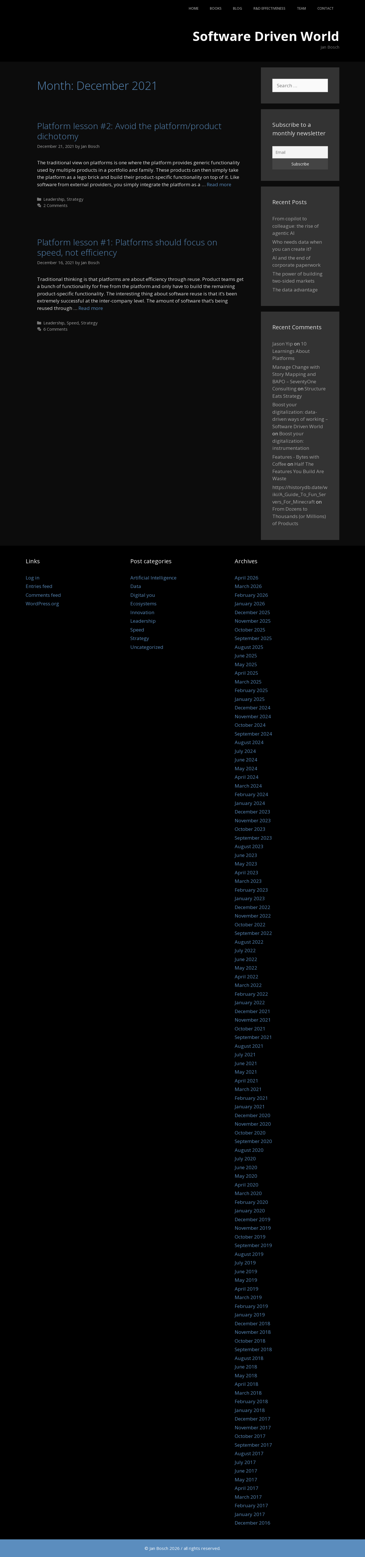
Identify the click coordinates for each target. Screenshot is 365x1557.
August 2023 (249, 846)
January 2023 (250, 898)
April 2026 (246, 577)
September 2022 (253, 933)
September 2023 (253, 838)
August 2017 (249, 1453)
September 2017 (253, 1445)
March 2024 (248, 785)
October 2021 (250, 1028)
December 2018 (252, 1323)
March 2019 (248, 1297)
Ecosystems (143, 603)
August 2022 (249, 942)
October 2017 (250, 1436)
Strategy (75, 199)
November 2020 (253, 1124)
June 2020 (246, 1167)
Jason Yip (282, 343)
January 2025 (250, 699)
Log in (32, 577)
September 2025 (253, 638)
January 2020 (250, 1210)
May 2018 (246, 1375)
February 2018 (251, 1401)
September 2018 (253, 1349)
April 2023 (246, 872)
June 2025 (246, 655)
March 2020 (248, 1193)
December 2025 (252, 612)
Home (193, 8)
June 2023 (246, 855)
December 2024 (252, 707)
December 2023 (252, 811)
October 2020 (250, 1132)
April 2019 (246, 1288)
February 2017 (251, 1505)
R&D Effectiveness (269, 8)
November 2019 (253, 1228)
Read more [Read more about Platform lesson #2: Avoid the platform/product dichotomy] (219, 184)
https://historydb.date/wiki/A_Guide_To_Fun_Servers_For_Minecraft (299, 494)
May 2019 (246, 1280)
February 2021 (251, 1098)
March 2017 (248, 1497)
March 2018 (248, 1393)
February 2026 (251, 595)
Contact (325, 8)
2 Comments (55, 205)
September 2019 (253, 1245)
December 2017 (252, 1418)
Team (301, 8)
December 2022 (252, 907)
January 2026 (250, 603)
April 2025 (246, 673)
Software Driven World (265, 36)
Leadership (53, 199)
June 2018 (246, 1366)
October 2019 (250, 1236)
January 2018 (250, 1410)
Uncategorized (146, 647)
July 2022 (245, 950)
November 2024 (253, 716)
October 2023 (250, 829)
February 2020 (251, 1202)
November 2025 (253, 621)
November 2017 (253, 1427)
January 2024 (250, 803)
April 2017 (246, 1488)
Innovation (142, 612)
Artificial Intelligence (153, 577)
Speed (73, 323)
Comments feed (43, 595)
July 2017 (245, 1462)
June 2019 (246, 1271)
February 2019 (251, 1306)
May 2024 (246, 768)
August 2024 (249, 742)
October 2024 (250, 725)
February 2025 (251, 690)
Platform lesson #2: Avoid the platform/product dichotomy (129, 131)
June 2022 (246, 959)
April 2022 (246, 976)
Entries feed (39, 586)
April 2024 (246, 777)
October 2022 (250, 924)
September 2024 (253, 733)
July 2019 (245, 1262)
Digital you (142, 595)
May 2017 (246, 1479)
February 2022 (251, 994)
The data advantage (295, 289)
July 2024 (245, 751)
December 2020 (252, 1115)
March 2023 (248, 881)
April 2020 (246, 1184)
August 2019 (249, 1254)
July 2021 (245, 1054)
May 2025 (246, 664)
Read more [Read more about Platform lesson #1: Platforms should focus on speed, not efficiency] (90, 308)
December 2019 (252, 1219)
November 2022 (253, 915)
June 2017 (246, 1470)
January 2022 (250, 1002)
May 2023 (246, 863)
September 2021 (253, 1037)
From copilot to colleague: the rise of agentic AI (295, 225)
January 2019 (250, 1314)
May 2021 (246, 1072)
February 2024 (251, 794)
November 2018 (253, 1332)
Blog (237, 8)
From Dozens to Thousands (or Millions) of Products (299, 516)
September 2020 (253, 1141)
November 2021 (253, 1019)
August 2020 (249, 1150)
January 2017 (250, 1514)
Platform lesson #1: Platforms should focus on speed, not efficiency (127, 247)
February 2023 (251, 890)
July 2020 (245, 1158)
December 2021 (252, 1011)
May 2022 (246, 967)
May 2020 (246, 1176)
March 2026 (248, 586)
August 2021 (249, 1046)
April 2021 (246, 1080)
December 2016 (252, 1522)
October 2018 (250, 1340)
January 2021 (250, 1106)
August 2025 (249, 647)
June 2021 (246, 1063)
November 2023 (253, 820)
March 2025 (248, 681)
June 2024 (246, 759)
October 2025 (250, 629)
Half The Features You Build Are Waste (298, 471)
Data (135, 586)
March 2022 (248, 985)
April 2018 (246, 1384)
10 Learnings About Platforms (291, 350)
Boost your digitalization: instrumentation (290, 440)
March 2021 (248, 1089)
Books (216, 8)
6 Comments (55, 329)
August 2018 (249, 1358)
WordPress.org (42, 603)
